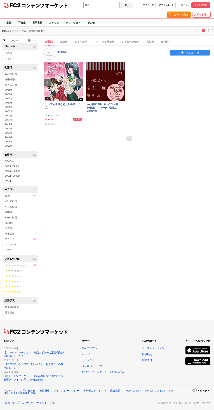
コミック (54, 22)
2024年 (9, 94)
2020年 (9, 111)
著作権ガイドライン (94, 390)
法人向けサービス (92, 366)
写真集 (22, 22)
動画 (8, 22)
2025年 (9, 89)
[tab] (129, 41)
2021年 (9, 107)
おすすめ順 (81, 41)
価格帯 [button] (20, 155)
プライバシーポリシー (66, 390)
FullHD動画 (11, 217)
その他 (91, 22)
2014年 (9, 137)
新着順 (49, 41)
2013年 (9, 141)
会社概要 (44, 390)
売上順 (63, 41)
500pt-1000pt (12, 166)
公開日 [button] (20, 67)
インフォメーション (153, 348)
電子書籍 (37, 22)
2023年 (9, 98)
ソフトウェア (73, 22)
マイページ (148, 5)
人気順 (150, 41)
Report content (132, 390)
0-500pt (9, 161)
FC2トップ (10, 390)
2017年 (9, 124)
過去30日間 (11, 85)
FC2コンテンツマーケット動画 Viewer (103, 372)
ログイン (185, 5)
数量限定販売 (12, 307)
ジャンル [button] (20, 46)
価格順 (165, 41)
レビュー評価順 (130, 41)
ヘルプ (86, 354)
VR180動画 (11, 201)
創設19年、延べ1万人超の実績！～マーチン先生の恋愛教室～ (102, 107)
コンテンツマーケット (44, 5)
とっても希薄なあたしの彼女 (60, 106)
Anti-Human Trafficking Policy (20, 392)
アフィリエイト (166, 5)
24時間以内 (11, 74)
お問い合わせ (27, 390)
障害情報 (147, 360)
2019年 (9, 115)
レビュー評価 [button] (20, 259)
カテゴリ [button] (20, 189)
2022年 (9, 102)
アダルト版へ (201, 14)
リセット (33, 40)
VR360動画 (11, 206)
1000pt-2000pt (12, 171)
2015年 (9, 133)
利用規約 (147, 354)
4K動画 (9, 212)
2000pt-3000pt (12, 175)
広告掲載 (115, 390)
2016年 (9, 128)
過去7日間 (10, 79)
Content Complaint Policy (159, 390)
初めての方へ (89, 348)
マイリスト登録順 (104, 41)
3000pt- (9, 180)
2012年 (9, 145)
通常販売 (9, 312)
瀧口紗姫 (62, 52)
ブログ (53, 402)
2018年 (9, 120)
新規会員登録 (200, 5)
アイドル (9, 58)
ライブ (16, 402)
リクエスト (88, 360)
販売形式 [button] (20, 300)
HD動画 (9, 223)
